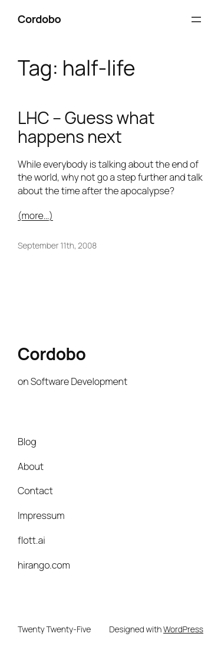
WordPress (183, 629)
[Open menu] (196, 19)
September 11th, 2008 (57, 245)
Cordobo (39, 19)
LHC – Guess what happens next (86, 127)
